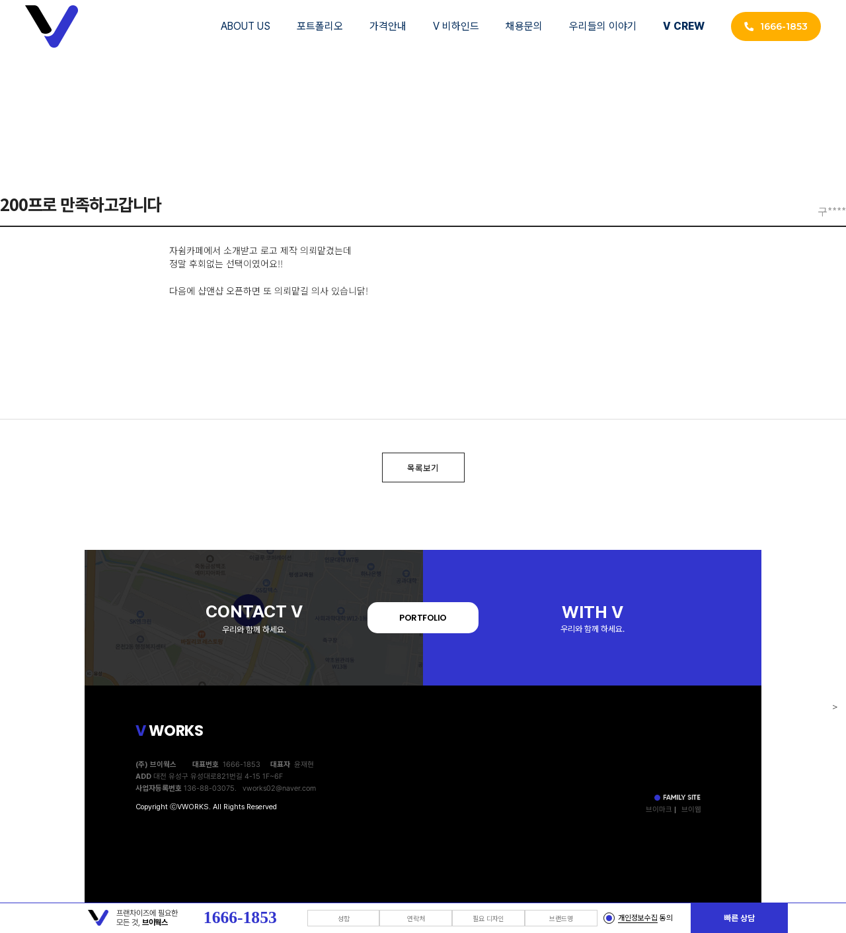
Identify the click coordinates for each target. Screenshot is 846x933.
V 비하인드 (456, 26)
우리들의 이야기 (602, 26)
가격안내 (387, 26)
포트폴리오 (320, 26)
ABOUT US (245, 26)
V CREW (684, 26)
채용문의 (524, 26)
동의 (645, 918)
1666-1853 (776, 26)
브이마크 (659, 809)
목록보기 (423, 467)
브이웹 (691, 809)
